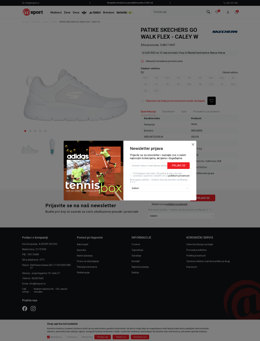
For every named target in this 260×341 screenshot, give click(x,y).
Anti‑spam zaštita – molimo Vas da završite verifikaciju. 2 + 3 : (159, 181)
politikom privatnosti (179, 175)
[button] (193, 144)
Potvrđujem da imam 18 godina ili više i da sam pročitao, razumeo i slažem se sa (161, 174)
